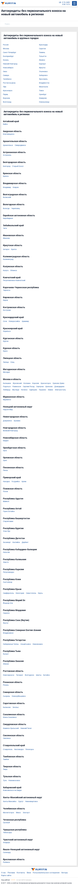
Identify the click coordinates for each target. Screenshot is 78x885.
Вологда (6, 208)
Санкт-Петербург (9, 52)
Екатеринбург (8, 56)
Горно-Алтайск (9, 511)
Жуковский (17, 383)
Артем (24, 482)
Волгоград (7, 102)
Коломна (26, 383)
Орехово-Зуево (58, 383)
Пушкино (42, 390)
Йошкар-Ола (8, 603)
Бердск (6, 441)
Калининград (8, 259)
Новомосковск (14, 780)
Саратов (42, 49)
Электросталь (60, 390)
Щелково (49, 387)
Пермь (5, 94)
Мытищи (15, 390)
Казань (6, 60)
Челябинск (7, 79)
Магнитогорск (8, 813)
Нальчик (6, 552)
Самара (6, 75)
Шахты (38, 675)
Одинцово (33, 390)
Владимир (7, 187)
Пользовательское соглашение (46, 872)
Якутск (5, 623)
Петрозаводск (8, 572)
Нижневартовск (31, 801)
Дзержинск (7, 421)
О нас (3, 872)
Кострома (7, 310)
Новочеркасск (8, 675)
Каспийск (16, 542)
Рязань (6, 685)
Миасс (18, 813)
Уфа (4, 87)
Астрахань (7, 155)
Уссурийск (16, 482)
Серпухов (40, 387)
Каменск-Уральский (11, 728)
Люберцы (6, 390)
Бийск (5, 124)
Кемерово (43, 98)
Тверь (5, 769)
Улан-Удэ (6, 531)
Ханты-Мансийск (9, 801)
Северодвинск (20, 145)
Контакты (21, 872)
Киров (5, 300)
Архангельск (8, 145)
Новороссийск (14, 321)
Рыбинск (6, 862)
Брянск (6, 176)
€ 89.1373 (66, 4)
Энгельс (16, 707)
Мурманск (7, 400)
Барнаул (42, 64)
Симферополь (8, 593)
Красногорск (46, 383)
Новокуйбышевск (19, 696)
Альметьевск (25, 644)
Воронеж (6, 98)
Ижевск (42, 60)
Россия (6, 45)
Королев (35, 383)
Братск (14, 249)
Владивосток (44, 83)
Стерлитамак (8, 521)
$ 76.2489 (66, 2)
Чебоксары (7, 833)
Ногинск (24, 390)
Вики (29, 872)
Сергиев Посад (28, 387)
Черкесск (6, 290)
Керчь (40, 593)
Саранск (6, 613)
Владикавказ (8, 633)
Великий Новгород (10, 431)
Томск (41, 91)
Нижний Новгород (10, 64)
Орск (5, 451)
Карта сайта (6, 875)
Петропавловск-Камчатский (14, 280)
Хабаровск (43, 75)
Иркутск (42, 68)
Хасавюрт (7, 542)
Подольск (7, 387)
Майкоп (6, 501)
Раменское (17, 387)
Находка (6, 482)
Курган (5, 341)
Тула (5, 780)
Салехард (6, 852)
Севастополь (31, 593)
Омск (5, 72)
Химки (50, 390)
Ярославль (43, 79)
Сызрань (6, 696)
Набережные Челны (11, 644)
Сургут (20, 801)
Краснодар (43, 45)
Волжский (7, 197)
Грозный (6, 823)
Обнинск (13, 270)
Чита (5, 228)
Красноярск (7, 91)
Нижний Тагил (26, 728)
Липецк (6, 362)
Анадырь (6, 842)
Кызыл (5, 654)
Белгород (6, 166)
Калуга (5, 270)
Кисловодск (19, 749)
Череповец (15, 208)
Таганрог (19, 675)
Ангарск (6, 249)
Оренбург (42, 94)
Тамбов (6, 759)
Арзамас (17, 421)
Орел (5, 460)
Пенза (5, 470)
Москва (6, 49)
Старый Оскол (17, 166)
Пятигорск (29, 749)
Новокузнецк (44, 102)
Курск (5, 351)
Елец (12, 362)
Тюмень (42, 52)
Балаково (7, 707)
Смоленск (7, 738)
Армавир (25, 321)
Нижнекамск (38, 644)
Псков (5, 491)
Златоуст (26, 813)
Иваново (6, 238)
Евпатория (20, 593)
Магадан (6, 372)
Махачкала (43, 87)
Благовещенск (8, 134)
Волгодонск (29, 675)
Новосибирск (8, 68)
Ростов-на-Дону (9, 83)
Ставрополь (8, 749)
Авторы (64, 872)
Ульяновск (43, 72)
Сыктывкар (7, 582)
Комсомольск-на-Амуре (12, 790)
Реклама (11, 872)
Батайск (46, 675)
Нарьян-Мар (8, 410)
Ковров (16, 187)
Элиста (6, 562)
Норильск (7, 331)
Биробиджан (8, 218)
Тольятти (42, 56)
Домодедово (59, 387)
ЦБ (60, 2)
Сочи (5, 321)
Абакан (6, 664)
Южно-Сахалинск (10, 717)
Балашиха (7, 383)
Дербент (25, 542)
